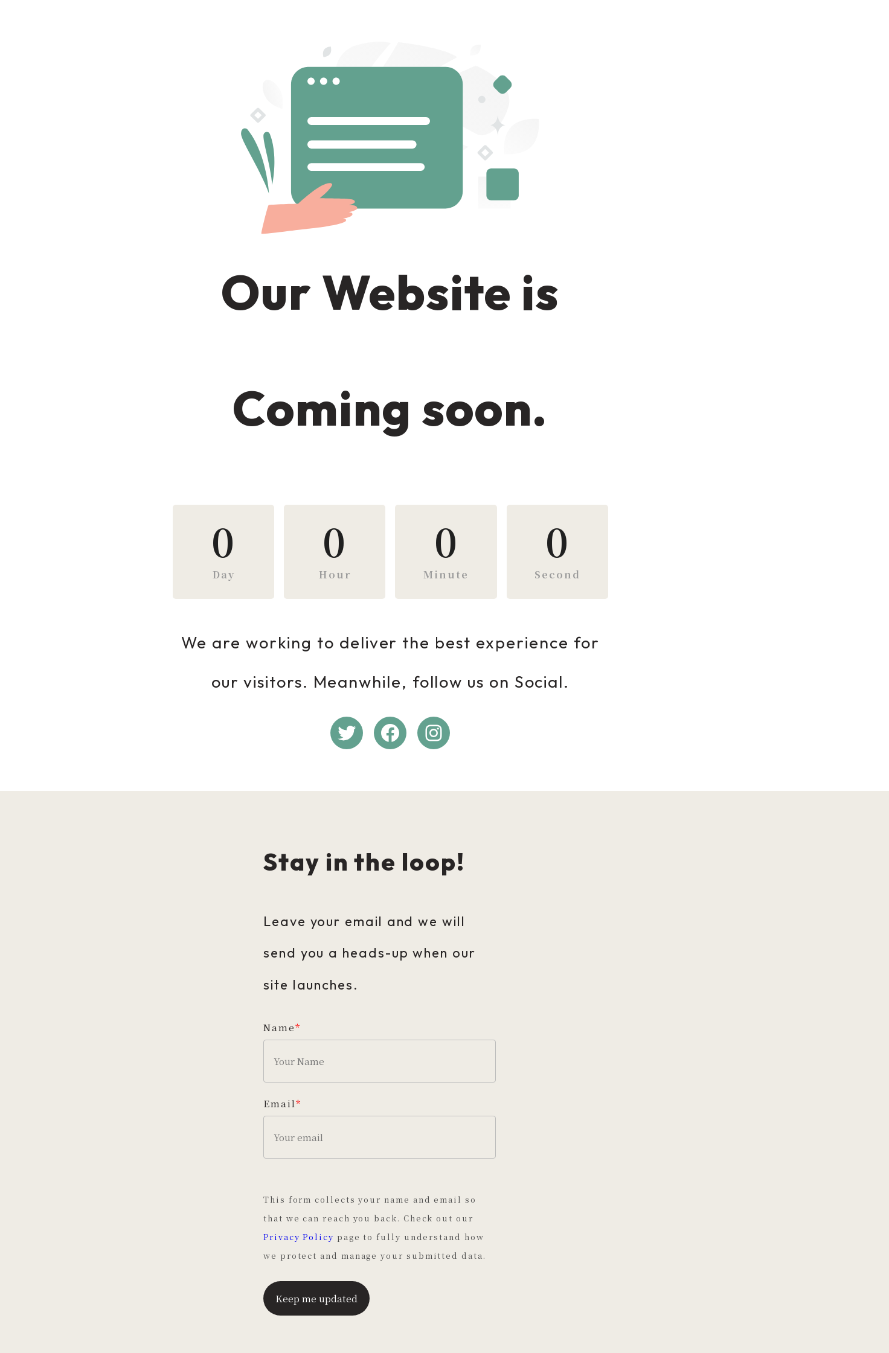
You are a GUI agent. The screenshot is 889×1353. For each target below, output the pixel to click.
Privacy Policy (371, 1206)
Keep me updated (316, 1268)
